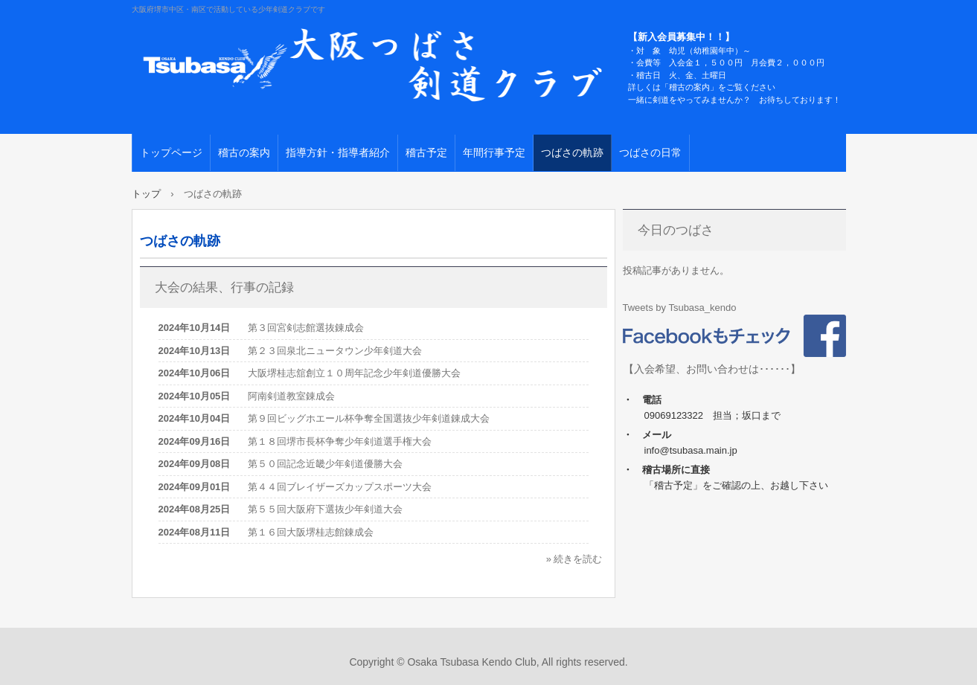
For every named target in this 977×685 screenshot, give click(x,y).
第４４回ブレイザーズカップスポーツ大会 (340, 486)
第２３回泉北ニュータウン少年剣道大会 (335, 350)
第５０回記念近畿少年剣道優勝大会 (325, 463)
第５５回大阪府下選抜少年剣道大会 (325, 509)
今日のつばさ (676, 230)
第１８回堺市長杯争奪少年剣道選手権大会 (340, 441)
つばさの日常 (650, 152)
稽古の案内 (244, 152)
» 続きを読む (574, 559)
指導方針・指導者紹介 (338, 152)
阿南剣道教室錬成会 (291, 396)
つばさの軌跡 (572, 152)
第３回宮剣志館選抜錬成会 (306, 327)
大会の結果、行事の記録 (224, 287)
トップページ (171, 152)
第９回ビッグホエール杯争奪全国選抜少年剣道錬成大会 (369, 418)
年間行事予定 (494, 152)
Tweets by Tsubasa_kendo (680, 307)
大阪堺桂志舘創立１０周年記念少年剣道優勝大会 (354, 373)
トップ (146, 193)
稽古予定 (426, 152)
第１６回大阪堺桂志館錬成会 (311, 532)
